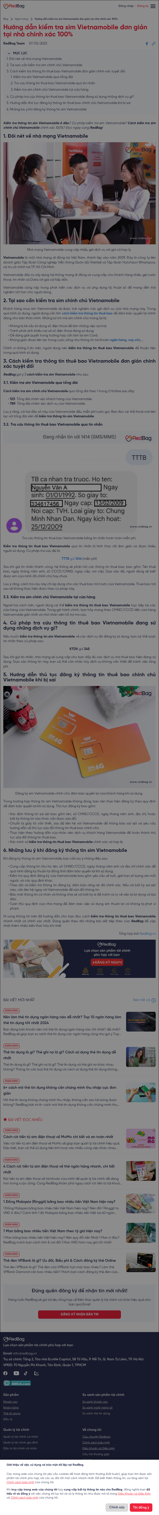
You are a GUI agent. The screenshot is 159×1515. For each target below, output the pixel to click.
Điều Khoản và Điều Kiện (134, 1493)
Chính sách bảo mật (20, 1482)
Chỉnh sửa (116, 1507)
